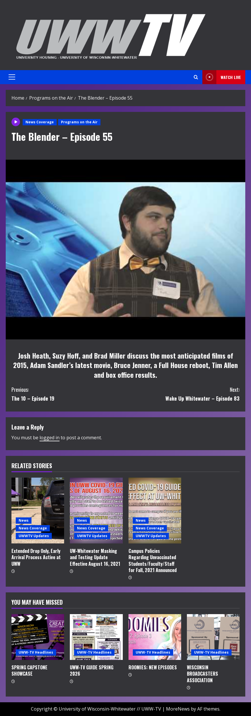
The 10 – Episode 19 (68, 393)
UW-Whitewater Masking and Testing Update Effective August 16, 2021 (95, 557)
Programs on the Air (79, 122)
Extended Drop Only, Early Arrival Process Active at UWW (36, 557)
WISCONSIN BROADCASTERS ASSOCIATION (202, 674)
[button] (12, 77)
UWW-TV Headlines (36, 652)
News (24, 520)
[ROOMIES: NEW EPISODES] (155, 637)
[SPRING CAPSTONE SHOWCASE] (37, 637)
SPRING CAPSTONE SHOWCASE (29, 670)
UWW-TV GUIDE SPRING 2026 (91, 670)
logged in (49, 437)
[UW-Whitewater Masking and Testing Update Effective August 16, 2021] (96, 510)
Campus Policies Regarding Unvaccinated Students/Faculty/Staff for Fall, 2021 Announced (153, 560)
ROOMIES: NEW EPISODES (153, 667)
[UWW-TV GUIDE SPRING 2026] (96, 637)
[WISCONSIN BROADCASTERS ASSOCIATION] (213, 637)
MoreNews (178, 709)
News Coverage (39, 122)
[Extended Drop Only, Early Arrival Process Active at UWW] (37, 510)
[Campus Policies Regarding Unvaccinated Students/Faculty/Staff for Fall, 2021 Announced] (155, 510)
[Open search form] (196, 77)
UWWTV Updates (34, 535)
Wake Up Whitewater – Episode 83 (183, 393)
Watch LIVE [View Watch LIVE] (221, 77)
